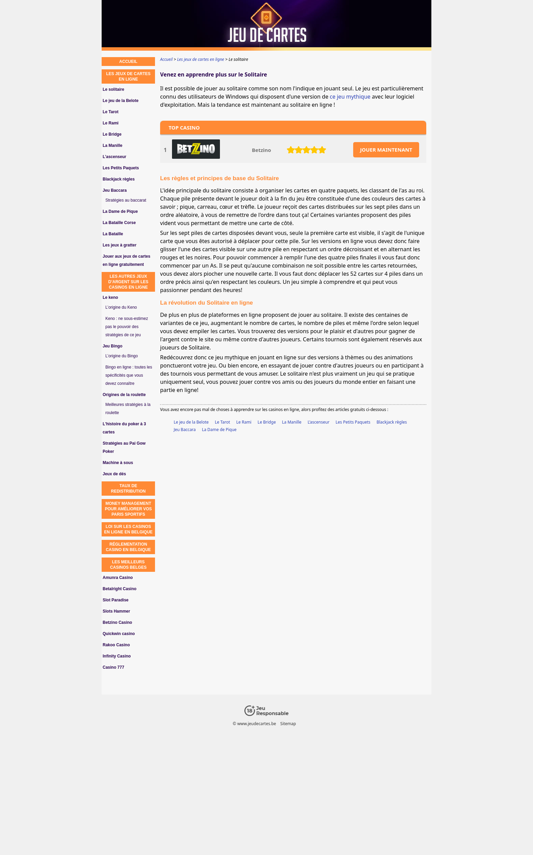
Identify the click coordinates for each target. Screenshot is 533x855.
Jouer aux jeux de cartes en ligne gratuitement (126, 260)
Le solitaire (113, 89)
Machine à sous (118, 462)
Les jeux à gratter (119, 245)
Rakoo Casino (116, 645)
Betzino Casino (117, 622)
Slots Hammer (116, 611)
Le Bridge (267, 422)
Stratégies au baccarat (125, 200)
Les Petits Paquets (353, 422)
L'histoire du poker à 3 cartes (124, 428)
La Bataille (113, 234)
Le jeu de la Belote (191, 422)
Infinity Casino (117, 656)
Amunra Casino (118, 577)
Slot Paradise (115, 600)
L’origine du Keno (121, 307)
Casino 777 (113, 667)
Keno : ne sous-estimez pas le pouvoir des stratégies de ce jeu (126, 326)
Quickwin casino (119, 633)
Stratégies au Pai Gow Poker (124, 447)
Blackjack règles (392, 422)
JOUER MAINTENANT (386, 149)
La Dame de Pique (219, 429)
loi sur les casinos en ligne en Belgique (128, 529)
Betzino (261, 150)
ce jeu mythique (350, 96)
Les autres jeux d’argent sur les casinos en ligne (128, 282)
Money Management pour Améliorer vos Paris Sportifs (128, 509)
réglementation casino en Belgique (128, 547)
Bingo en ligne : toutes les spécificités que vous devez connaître (128, 375)
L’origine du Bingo (121, 356)
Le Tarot (222, 422)
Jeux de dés (114, 474)
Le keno (110, 297)
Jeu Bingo (112, 346)
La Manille (292, 422)
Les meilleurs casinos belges (128, 565)
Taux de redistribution (128, 488)
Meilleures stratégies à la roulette (128, 408)
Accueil (128, 61)
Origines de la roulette (124, 394)
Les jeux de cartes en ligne (128, 76)
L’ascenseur (318, 422)
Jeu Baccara (185, 429)
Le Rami (244, 422)
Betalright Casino (119, 588)
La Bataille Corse (119, 222)
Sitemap (288, 723)
